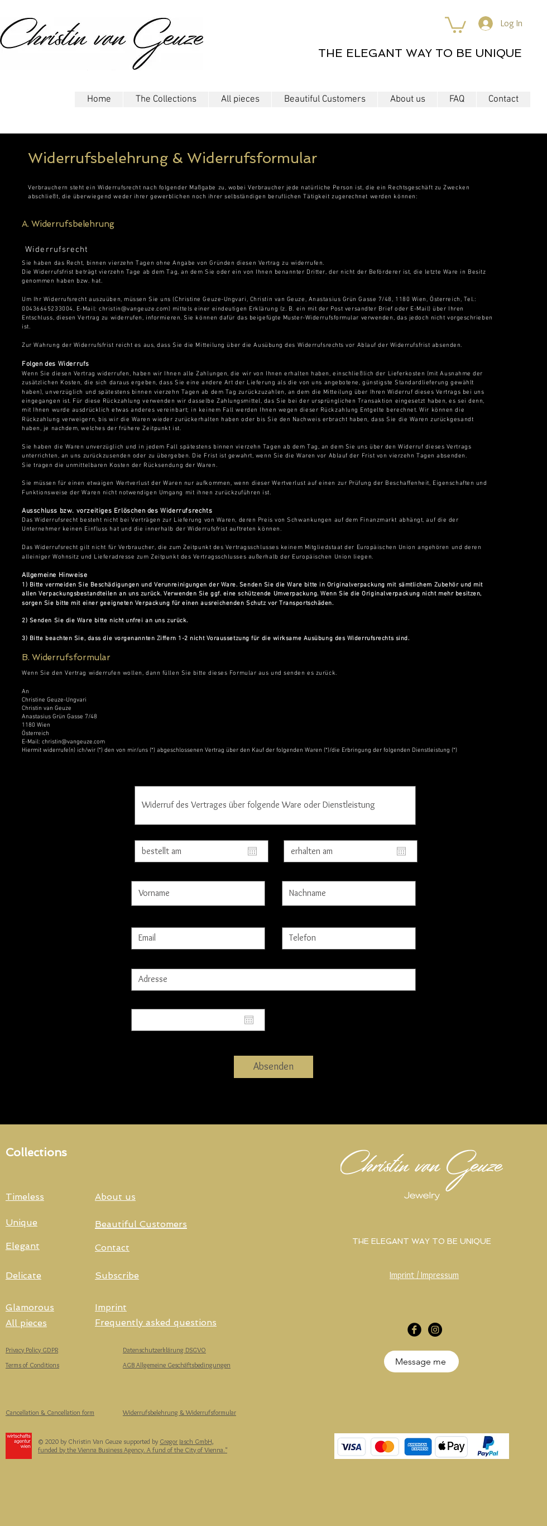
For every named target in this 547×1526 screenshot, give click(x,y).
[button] (455, 24)
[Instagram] (435, 1330)
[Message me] (421, 1361)
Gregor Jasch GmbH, (187, 1441)
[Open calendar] (252, 851)
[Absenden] (273, 1067)
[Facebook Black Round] (414, 1330)
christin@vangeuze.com (134, 309)
